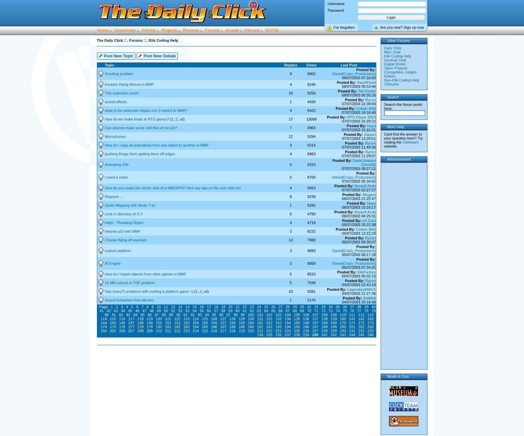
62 (252, 311)
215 (205, 331)
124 (195, 319)
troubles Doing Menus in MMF (129, 84)
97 (228, 315)
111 (352, 315)
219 (242, 331)
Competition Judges (400, 72)
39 (366, 307)
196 (306, 327)
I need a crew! (116, 177)
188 (233, 327)
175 (113, 327)
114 (104, 319)
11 (166, 307)
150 (159, 323)
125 (205, 319)
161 (260, 323)
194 (288, 327)
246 (371, 335)
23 (252, 307)
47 (144, 311)
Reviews (191, 30)
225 (297, 331)
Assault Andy (365, 186)
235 (269, 335)
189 (242, 327)
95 (214, 315)
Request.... (114, 197)
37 (352, 307)
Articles (148, 30)
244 (352, 335)
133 (278, 319)
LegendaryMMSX (361, 289)
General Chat (395, 60)
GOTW (271, 30)
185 (205, 327)
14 (187, 307)
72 (323, 311)
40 (374, 307)
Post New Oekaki (157, 55)
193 (278, 327)
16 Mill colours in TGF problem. (130, 283)
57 (216, 311)
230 (343, 331)
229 (334, 331)
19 (223, 307)
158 (233, 323)
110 (343, 315)
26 (273, 307)
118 (140, 319)
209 (150, 331)
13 (180, 307)
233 (371, 331)
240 (315, 335)
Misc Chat (392, 52)
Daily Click (392, 48)
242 (334, 335)
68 (295, 311)
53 (187, 311)
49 (159, 311)
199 (334, 327)
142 (361, 319)
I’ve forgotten (344, 27)
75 (345, 311)
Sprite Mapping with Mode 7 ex (130, 205)
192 (269, 327)
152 (177, 323)
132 (269, 319)
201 (352, 327)
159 (242, 323)
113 (371, 315)
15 (194, 307)
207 (131, 331)
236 (278, 335)
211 (168, 331)
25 (266, 307)
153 (186, 323)
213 (186, 331)
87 (157, 315)
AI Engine (113, 263)
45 (130, 311)
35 (338, 307)
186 (214, 327)
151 (168, 323)
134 (288, 319)
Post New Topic (116, 55)
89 (171, 315)
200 (343, 327)
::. (126, 40)
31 (309, 307)
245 (361, 335)
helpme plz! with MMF (123, 231)
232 (361, 331)
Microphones (115, 137)
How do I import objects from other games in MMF (145, 274)
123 (186, 319)
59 (230, 311)
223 (278, 331)
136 (306, 319)
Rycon (370, 100)
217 (223, 331)
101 (260, 315)
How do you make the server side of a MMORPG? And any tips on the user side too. (173, 188)
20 (230, 307)
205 (113, 331)
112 (361, 315)
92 (192, 315)
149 (150, 323)
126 (214, 319)
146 (122, 323)
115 (113, 319)
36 (345, 307)
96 (221, 315)
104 (288, 315)
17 (209, 307)
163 (278, 323)
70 (309, 311)
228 (324, 331)
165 (297, 323)
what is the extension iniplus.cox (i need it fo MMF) (146, 110)
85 (142, 315)
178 (140, 327)
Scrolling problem (119, 74)
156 (214, 323)
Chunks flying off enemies (126, 240)
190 (251, 327)
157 (223, 323)
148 (140, 323)
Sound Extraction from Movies (129, 300)
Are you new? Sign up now (402, 27)
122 (177, 319)
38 (359, 307)
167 (315, 323)
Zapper (370, 135)
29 (295, 307)
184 (195, 327)
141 (352, 319)
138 (324, 319)
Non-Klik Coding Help (401, 80)
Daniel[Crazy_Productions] (354, 74)
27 (280, 307)
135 (297, 319)
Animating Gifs (117, 165)
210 (159, 331)
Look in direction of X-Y (124, 214)
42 (109, 311)
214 (195, 331)
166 (306, 323)
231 (352, 331)
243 (343, 335)
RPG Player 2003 (361, 117)
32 (316, 307)
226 (306, 331)
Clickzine (391, 84)
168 (324, 323)
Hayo (371, 126)
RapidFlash (366, 82)
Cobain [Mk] (366, 108)
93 (200, 315)
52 (180, 311)
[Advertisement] (238, 367)
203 (371, 327)
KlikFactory (367, 272)
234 (260, 335)
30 (302, 307)
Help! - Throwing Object (124, 223)
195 (297, 327)
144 (104, 323)
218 (233, 331)
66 (280, 311)
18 (216, 307)
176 (122, 327)
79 (374, 311)
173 (371, 323)
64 (266, 311)
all (181, 119)
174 (104, 327)
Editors (390, 76)
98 (236, 315)
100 (251, 315)
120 (159, 319)
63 (259, 311)
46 (137, 311)
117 (131, 319)
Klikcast (252, 30)
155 (205, 323)
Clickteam (411, 142)
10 (159, 307)
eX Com (369, 221)
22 (245, 307)
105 (297, 315)
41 (102, 311)
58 (223, 311)
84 (135, 315)
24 (259, 307)
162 (269, 323)
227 (315, 331)
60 (238, 311)
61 (245, 311)
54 (194, 311)
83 (128, 315)
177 (131, 327)
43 (116, 311)
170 (343, 323)
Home (103, 30)
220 (251, 331)
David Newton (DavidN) (364, 163)
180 (159, 327)
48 (152, 311)
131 (260, 319)
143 (371, 319)
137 (315, 319)
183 (186, 327)
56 (209, 311)
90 (178, 315)
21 (238, 307)
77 (359, 311)
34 (331, 307)
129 (242, 319)
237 (288, 335)
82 (121, 315)
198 (324, 327)
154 (195, 323)
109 (334, 315)
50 (166, 311)
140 (343, 319)
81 (114, 315)
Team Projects (396, 68)
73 (331, 311)
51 (173, 311)
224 (288, 331)
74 (338, 311)
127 (223, 319)
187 (223, 327)
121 (168, 319)
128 (233, 319)
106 (306, 315)
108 (324, 315)
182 (177, 327)
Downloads (125, 30)
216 (214, 331)
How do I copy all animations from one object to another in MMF (157, 145)
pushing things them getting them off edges (140, 154)
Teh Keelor (367, 91)
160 (251, 323)
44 (123, 311)
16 (202, 307)
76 (352, 311)
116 (122, 319)
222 (269, 331)
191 (260, 327)
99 (243, 315)
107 (315, 315)
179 (150, 327)
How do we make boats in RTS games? (137, 119)
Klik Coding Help (397, 56)
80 (107, 315)
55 (202, 311)
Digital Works (395, 64)
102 (269, 315)
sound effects (116, 102)
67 (288, 311)
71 (316, 311)
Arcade (232, 30)
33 (323, 307)
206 (122, 331)
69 (302, 311)
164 (288, 323)
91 (185, 315)
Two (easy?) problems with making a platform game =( (149, 291)
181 (168, 327)
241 (324, 335)
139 (334, 319)
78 (366, 311)
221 (260, 331)
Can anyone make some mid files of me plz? (141, 128)
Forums (212, 30)
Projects (169, 30)
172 (361, 323)
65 (273, 311)
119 (150, 319)
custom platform (118, 251)
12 (173, 307)
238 (297, 335)
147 (131, 323)
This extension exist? (122, 93)
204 (104, 331)
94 (207, 315)
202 (361, 327)
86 (150, 315)
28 (288, 307)
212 (177, 331)
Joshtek (369, 298)
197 (315, 327)
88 (164, 315)
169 (334, 323)
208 (140, 331)
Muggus (369, 195)
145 (113, 323)
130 (251, 319)
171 (352, 323)
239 (306, 335)
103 (278, 315)
